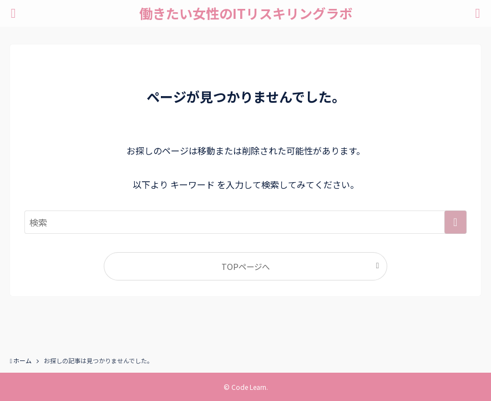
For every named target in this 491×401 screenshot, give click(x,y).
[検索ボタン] (477, 13)
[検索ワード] (245, 222)
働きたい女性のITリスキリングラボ (245, 13)
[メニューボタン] (13, 13)
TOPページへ (245, 266)
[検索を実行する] (455, 222)
